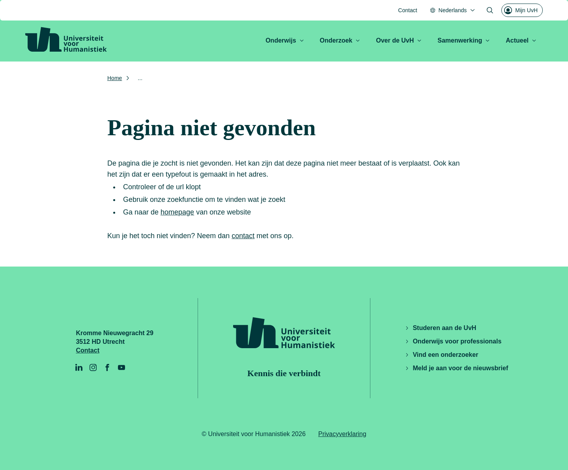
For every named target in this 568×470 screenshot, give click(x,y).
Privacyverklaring (342, 434)
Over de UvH (399, 40)
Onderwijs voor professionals (453, 341)
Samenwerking (463, 40)
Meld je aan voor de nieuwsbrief (456, 368)
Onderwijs (284, 40)
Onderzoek (340, 40)
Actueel (521, 40)
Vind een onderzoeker (441, 354)
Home (114, 78)
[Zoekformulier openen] (490, 10)
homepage (177, 212)
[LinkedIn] (79, 367)
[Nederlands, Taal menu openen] (453, 10)
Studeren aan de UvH (440, 328)
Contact (407, 10)
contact (243, 236)
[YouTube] (121, 367)
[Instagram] (93, 367)
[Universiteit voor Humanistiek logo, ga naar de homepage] (66, 39)
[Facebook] (107, 367)
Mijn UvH (521, 10)
